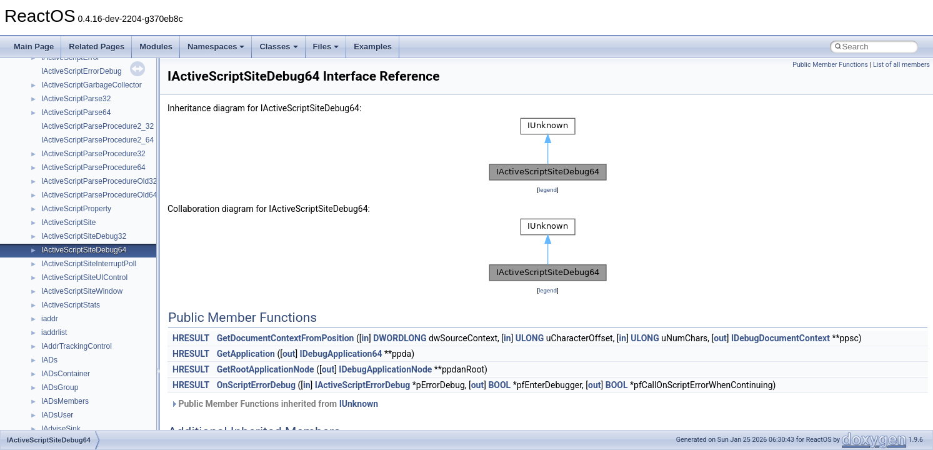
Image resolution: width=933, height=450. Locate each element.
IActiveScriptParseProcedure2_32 (97, 126)
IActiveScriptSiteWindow (81, 291)
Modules (155, 46)
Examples (373, 46)
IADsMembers (65, 401)
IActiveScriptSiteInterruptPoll (88, 263)
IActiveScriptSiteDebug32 (83, 236)
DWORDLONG (399, 338)
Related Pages (96, 46)
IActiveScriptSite (68, 222)
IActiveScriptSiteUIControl (84, 277)
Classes (278, 46)
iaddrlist (54, 332)
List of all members (901, 65)
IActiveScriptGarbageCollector (91, 85)
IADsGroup (59, 387)
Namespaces (216, 46)
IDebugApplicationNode (385, 369)
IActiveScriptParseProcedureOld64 (99, 195)
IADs (49, 360)
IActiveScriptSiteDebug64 (83, 250)
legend (548, 189)
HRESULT (190, 338)
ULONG (530, 338)
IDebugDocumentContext (780, 338)
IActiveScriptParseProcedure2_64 (97, 140)
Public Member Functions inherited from (274, 404)
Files (326, 46)
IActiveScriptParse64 (76, 112)
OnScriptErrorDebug (256, 385)
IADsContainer (65, 373)
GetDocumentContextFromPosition (285, 338)
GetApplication (246, 354)
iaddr (49, 318)
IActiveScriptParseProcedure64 (93, 167)
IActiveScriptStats (70, 305)
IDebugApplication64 (341, 354)
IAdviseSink (61, 428)
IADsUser (57, 415)
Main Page (34, 46)
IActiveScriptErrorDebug (81, 71)
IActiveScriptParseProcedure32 (93, 153)
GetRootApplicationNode (265, 369)
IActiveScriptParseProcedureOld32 (99, 181)
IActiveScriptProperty (76, 208)
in (365, 338)
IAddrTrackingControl (76, 346)
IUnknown (359, 404)
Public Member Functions (830, 65)
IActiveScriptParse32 (76, 98)
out (720, 338)
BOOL (499, 385)
